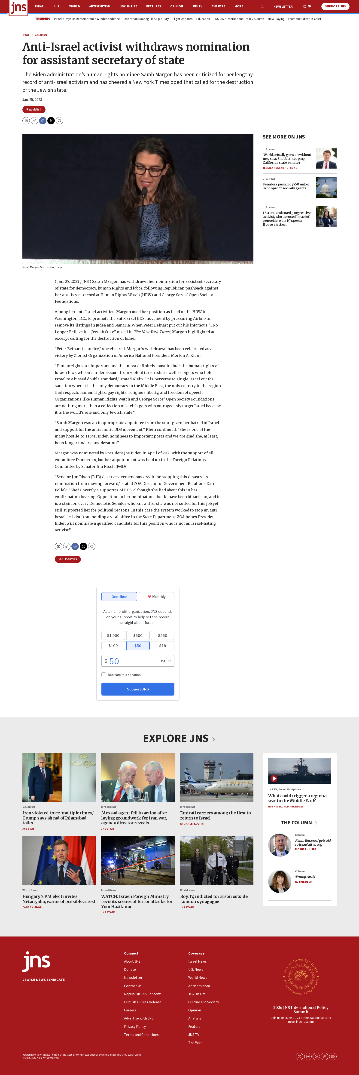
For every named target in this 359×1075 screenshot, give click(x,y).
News (25, 35)
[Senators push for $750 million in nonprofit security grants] (326, 187)
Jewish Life (128, 6)
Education (203, 19)
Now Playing (276, 19)
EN (309, 7)
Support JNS (335, 6)
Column (300, 835)
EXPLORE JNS (179, 738)
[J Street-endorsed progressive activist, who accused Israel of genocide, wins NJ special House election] (326, 216)
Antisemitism (99, 6)
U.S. (57, 6)
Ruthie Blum (277, 807)
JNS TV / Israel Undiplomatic (286, 790)
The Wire (218, 6)
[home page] (18, 8)
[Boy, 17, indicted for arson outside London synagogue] (216, 860)
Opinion (176, 6)
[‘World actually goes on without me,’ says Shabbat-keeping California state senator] (326, 158)
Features (153, 6)
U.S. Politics (68, 559)
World (74, 6)
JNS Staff (29, 829)
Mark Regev (295, 807)
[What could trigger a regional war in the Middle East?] (299, 771)
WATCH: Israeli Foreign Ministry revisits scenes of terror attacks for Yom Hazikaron (137, 901)
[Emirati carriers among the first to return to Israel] (216, 777)
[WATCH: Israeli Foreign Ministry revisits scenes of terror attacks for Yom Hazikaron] (137, 860)
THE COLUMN (300, 823)
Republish (34, 109)
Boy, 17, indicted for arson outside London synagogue (214, 899)
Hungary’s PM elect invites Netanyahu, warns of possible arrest (58, 899)
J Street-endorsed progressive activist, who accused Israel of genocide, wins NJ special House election (287, 218)
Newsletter (283, 6)
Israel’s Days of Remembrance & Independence (87, 19)
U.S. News (40, 35)
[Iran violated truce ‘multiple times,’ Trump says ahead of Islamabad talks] (59, 777)
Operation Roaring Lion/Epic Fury (146, 19)
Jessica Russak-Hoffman (280, 168)
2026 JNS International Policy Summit (301, 1009)
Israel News (108, 807)
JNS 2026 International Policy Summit (239, 19)
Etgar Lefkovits (192, 824)
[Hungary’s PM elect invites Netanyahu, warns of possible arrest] (59, 860)
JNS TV (197, 6)
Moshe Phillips (305, 849)
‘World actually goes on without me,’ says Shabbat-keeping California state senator (287, 159)
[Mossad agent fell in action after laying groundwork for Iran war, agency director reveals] (137, 777)
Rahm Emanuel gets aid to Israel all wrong (313, 843)
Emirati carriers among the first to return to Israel (215, 815)
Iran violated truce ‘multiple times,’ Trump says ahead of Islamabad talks (58, 818)
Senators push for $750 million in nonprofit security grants (286, 186)
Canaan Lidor (32, 907)
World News (30, 890)
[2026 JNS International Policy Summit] (300, 976)
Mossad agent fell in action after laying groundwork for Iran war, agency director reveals (134, 818)
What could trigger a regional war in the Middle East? (298, 798)
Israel (40, 6)
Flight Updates (183, 19)
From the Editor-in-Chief (304, 19)
